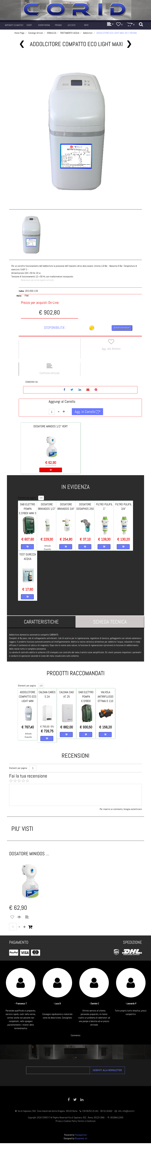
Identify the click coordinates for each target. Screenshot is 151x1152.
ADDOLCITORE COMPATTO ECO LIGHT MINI (27, 696)
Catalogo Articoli (35, 32)
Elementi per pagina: (27, 497)
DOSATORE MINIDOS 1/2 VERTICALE (29, 853)
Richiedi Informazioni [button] (122, 327)
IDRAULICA (51, 32)
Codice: (21, 291)
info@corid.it (128, 1111)
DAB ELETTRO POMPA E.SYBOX (85, 696)
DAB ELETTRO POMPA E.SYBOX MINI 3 (27, 508)
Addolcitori (88, 32)
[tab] (41, 622)
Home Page (19, 32)
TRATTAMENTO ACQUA (69, 32)
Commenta (75, 1035)
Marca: (19, 295)
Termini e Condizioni (87, 1121)
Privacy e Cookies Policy (66, 1121)
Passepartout (81, 1134)
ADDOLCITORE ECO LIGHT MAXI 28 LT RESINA (116, 32)
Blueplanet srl (81, 1138)
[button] (14, 25)
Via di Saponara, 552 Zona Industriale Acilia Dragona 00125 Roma (48, 1111)
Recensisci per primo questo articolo (37, 280)
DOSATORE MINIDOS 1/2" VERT (50, 426)
